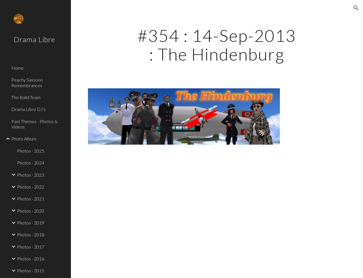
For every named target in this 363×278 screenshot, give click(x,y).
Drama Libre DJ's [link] (28, 109)
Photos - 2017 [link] (30, 246)
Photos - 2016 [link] (30, 258)
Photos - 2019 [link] (30, 222)
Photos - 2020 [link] (30, 210)
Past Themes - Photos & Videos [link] (34, 124)
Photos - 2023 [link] (30, 175)
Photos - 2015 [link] (30, 270)
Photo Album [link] (23, 138)
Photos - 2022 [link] (30, 186)
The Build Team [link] (26, 97)
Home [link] (17, 67)
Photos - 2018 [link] (30, 234)
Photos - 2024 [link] (30, 162)
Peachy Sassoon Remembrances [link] (27, 82)
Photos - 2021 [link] (30, 198)
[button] (356, 8)
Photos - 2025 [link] (30, 150)
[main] (217, 45)
